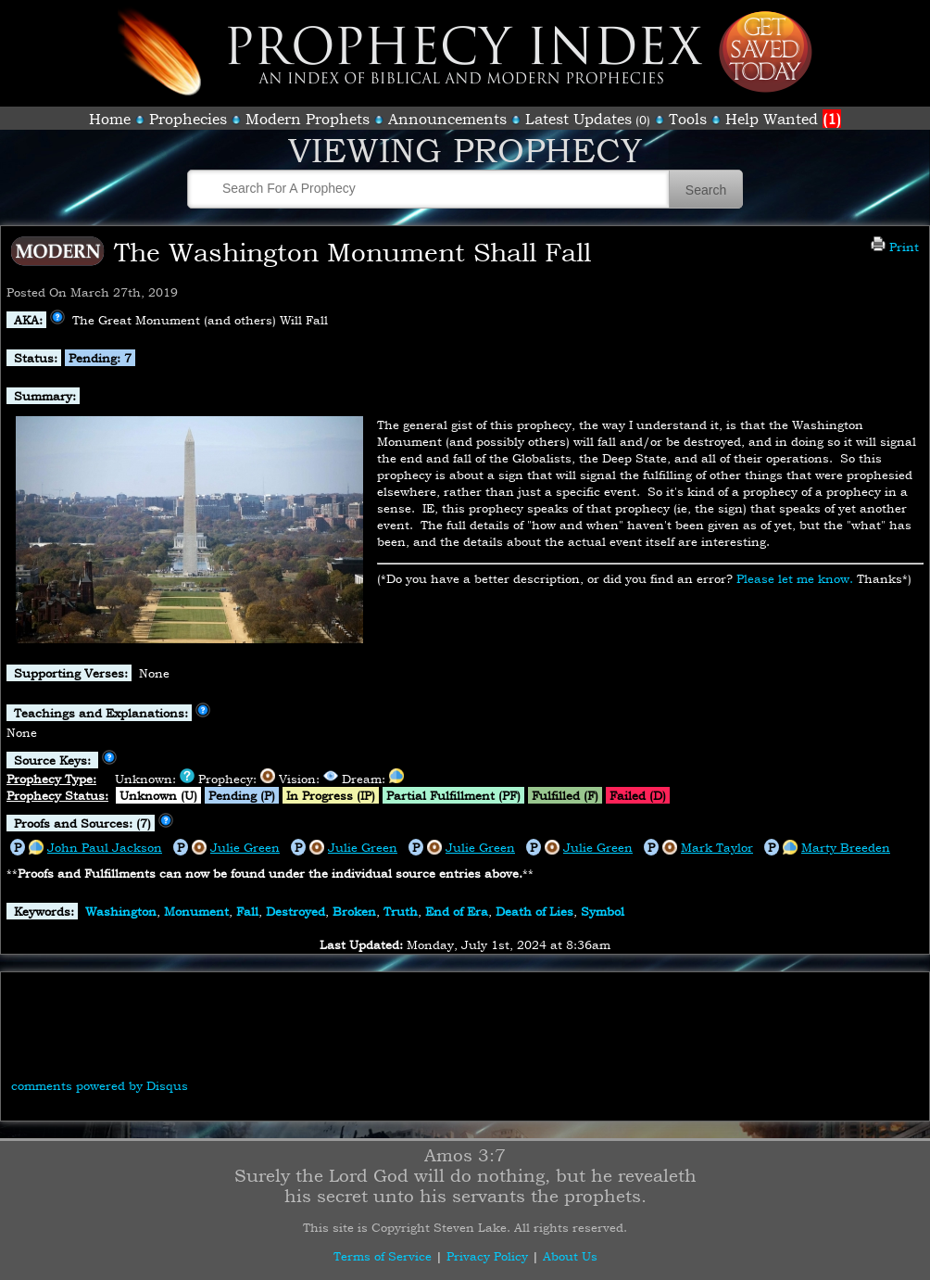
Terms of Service (382, 1256)
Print (895, 246)
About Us (570, 1256)
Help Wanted (783, 118)
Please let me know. (794, 578)
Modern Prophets (307, 118)
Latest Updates (578, 118)
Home (110, 118)
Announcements (447, 118)
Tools (688, 118)
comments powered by (99, 1085)
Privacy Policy (487, 1256)
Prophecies (188, 118)
